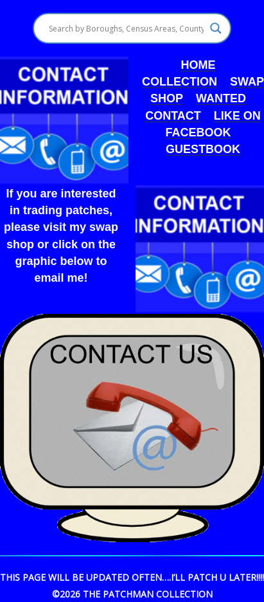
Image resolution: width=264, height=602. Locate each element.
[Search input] (126, 28)
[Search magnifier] (216, 28)
